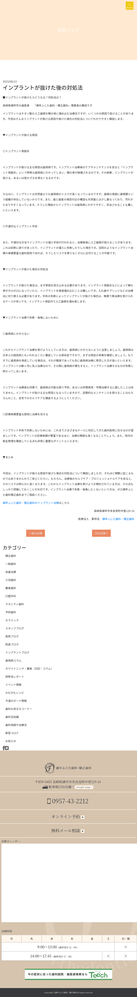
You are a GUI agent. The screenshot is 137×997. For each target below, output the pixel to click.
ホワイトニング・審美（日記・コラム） (29, 668)
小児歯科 (10, 580)
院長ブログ (12, 644)
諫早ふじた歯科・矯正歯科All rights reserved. (74, 992)
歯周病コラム (13, 660)
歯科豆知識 (12, 717)
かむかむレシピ (14, 692)
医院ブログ (12, 636)
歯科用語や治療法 (16, 725)
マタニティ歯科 (14, 604)
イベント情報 (13, 684)
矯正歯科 (10, 556)
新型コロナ (12, 733)
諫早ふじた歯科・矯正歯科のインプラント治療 (31, 503)
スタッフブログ (14, 628)
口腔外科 (10, 596)
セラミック (12, 620)
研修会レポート (14, 676)
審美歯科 (10, 588)
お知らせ (10, 741)
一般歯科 (10, 564)
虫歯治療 (10, 572)
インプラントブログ (17, 652)
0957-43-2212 (67, 801)
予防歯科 (10, 612)
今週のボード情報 (16, 701)
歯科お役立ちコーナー (18, 709)
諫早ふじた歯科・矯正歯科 (118, 519)
